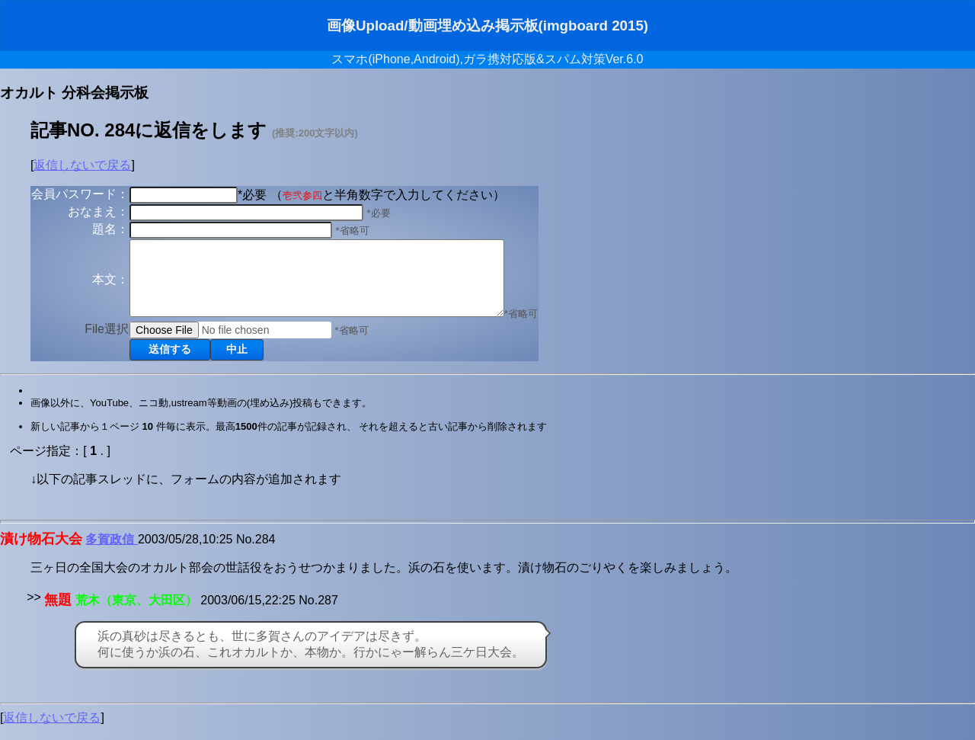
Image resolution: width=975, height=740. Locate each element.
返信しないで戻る (82, 165)
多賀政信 (111, 552)
